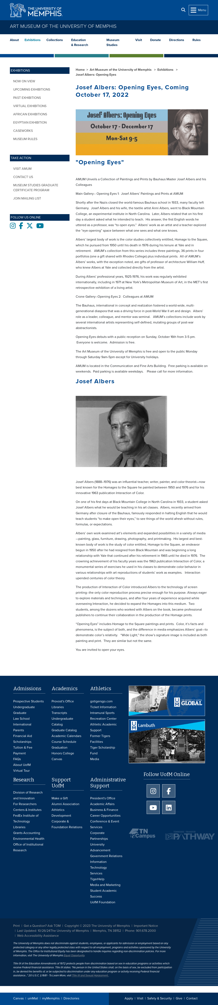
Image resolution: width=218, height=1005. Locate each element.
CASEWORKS (23, 131)
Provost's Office (63, 701)
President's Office (102, 798)
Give (179, 998)
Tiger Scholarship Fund (102, 750)
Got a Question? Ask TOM (42, 926)
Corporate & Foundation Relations (67, 824)
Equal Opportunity (74, 955)
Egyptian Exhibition (30, 122)
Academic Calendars (66, 736)
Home (80, 70)
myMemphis (51, 998)
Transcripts (59, 713)
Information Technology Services (98, 867)
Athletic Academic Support (103, 727)
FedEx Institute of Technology (26, 818)
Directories (71, 998)
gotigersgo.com (101, 701)
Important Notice (146, 926)
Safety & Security (159, 998)
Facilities (96, 742)
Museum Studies (112, 42)
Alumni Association (65, 804)
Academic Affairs (102, 804)
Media (94, 759)
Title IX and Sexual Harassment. (90, 975)
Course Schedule (64, 742)
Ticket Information (103, 707)
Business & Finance (104, 810)
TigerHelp (97, 879)
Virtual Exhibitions (29, 106)
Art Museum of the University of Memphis (63, 26)
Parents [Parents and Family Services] (18, 730)
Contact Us (23, 177)
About (14, 40)
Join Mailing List (27, 198)
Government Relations (106, 856)
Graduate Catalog (64, 730)
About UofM (22, 765)
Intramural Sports (102, 713)
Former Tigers (100, 736)
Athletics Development (61, 813)
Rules (196, 40)
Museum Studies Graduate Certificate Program (35, 187)
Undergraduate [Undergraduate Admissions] (24, 707)
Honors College (63, 753)
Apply (129, 998)
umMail (33, 998)
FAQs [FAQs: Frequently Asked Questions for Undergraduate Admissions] (17, 759)
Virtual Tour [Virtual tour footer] (21, 771)
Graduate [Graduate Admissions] (19, 713)
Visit (138, 40)
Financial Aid (22, 736)
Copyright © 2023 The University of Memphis (97, 926)
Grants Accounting (26, 833)
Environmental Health (28, 839)
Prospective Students (28, 701)
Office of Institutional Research (28, 847)
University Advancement (100, 847)
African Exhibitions (30, 114)
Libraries (58, 707)
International (22, 724)
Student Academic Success (103, 894)
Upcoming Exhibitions (31, 89)
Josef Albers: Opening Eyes (96, 75)
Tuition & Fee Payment (22, 750)
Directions (176, 40)
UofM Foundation (102, 902)
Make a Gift (60, 798)
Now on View (24, 81)
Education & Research (79, 42)
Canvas (18, 998)
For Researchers (25, 804)
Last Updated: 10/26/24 (33, 931)
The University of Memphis (69, 931)
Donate (155, 40)
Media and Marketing (105, 885)
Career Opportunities (105, 816)
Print (16, 926)
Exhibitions (33, 40)
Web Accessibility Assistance (38, 936)
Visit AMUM (22, 169)
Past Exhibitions (27, 98)
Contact (192, 998)
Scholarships (22, 742)
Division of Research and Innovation (28, 795)
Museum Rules (25, 139)
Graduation (59, 747)
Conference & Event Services (104, 824)
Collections (54, 40)
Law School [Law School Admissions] (21, 719)
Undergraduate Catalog (62, 722)
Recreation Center (103, 719)
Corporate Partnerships (99, 836)
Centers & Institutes (27, 810)
